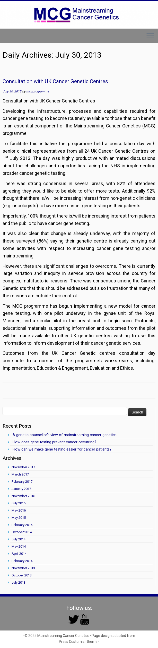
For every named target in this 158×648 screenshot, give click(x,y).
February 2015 (22, 525)
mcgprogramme (37, 91)
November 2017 (23, 467)
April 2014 (19, 554)
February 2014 (22, 561)
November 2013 (23, 568)
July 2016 (18, 503)
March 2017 (20, 474)
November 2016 (23, 496)
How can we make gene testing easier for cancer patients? (62, 449)
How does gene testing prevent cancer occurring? (54, 442)
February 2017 (22, 481)
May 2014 (19, 546)
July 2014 (18, 539)
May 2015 (19, 518)
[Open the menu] (150, 36)
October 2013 (22, 575)
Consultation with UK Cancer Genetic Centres (55, 81)
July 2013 (18, 582)
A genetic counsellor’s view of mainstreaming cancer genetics (65, 435)
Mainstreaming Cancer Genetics (63, 636)
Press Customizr (72, 642)
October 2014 (22, 532)
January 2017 (21, 489)
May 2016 (19, 510)
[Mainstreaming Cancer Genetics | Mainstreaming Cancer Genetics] (79, 15)
